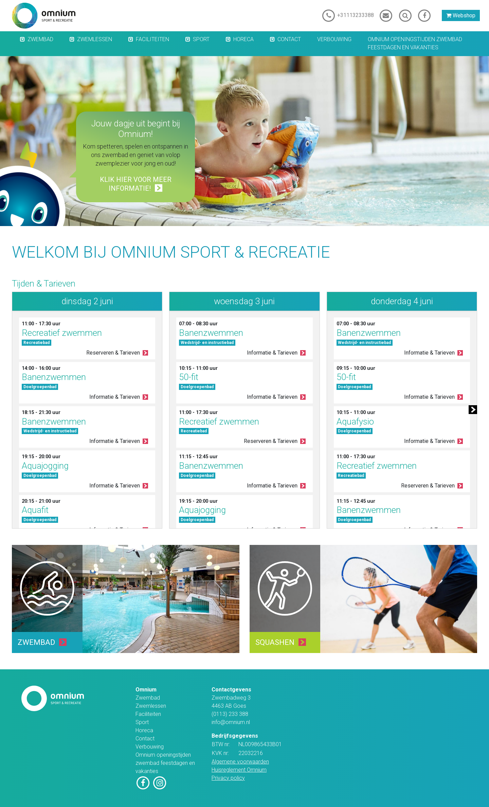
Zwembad (40, 39)
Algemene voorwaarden (240, 761)
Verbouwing (334, 39)
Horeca (243, 39)
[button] (19, 39)
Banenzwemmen (54, 377)
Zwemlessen (94, 39)
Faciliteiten (152, 39)
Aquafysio (355, 421)
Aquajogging (45, 466)
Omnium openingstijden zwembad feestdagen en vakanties (415, 43)
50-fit (188, 377)
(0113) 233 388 (230, 714)
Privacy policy (228, 778)
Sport (201, 39)
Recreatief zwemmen (62, 333)
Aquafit (35, 510)
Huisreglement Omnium (239, 770)
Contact (289, 39)
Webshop (460, 15)
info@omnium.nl (231, 722)
